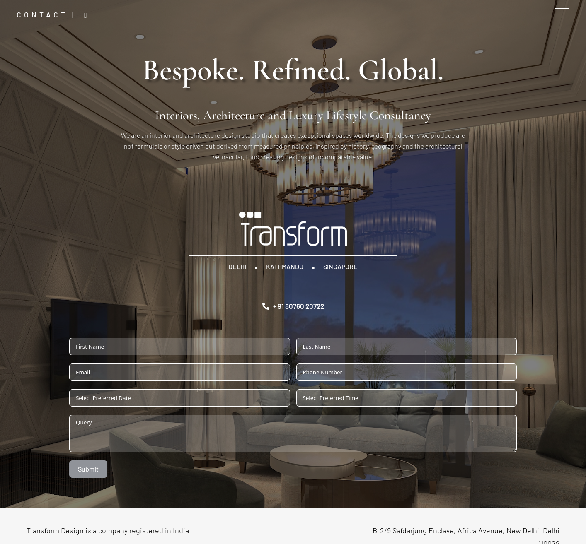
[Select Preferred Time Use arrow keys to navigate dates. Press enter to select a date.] (406, 398)
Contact (42, 14)
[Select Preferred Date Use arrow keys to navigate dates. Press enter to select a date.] (179, 398)
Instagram (87, 15)
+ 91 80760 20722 (293, 306)
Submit (88, 469)
